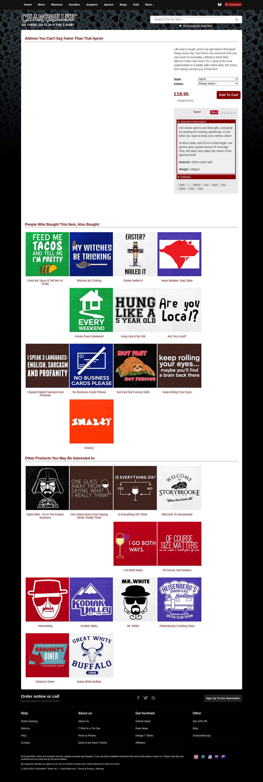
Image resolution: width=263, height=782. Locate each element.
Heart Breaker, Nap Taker (177, 280)
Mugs (123, 4)
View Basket (235, 4)
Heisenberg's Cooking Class (177, 625)
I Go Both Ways (133, 570)
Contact (25, 742)
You (206, 185)
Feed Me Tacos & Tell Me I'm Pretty (45, 282)
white (182, 185)
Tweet (197, 112)
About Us (83, 721)
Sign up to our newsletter (224, 698)
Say (223, 185)
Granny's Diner (45, 681)
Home (28, 4)
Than (192, 189)
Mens (41, 4)
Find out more (112, 764)
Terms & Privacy (86, 768)
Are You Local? (177, 336)
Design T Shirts (144, 735)
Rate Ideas (142, 728)
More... (149, 4)
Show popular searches (197, 25)
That (201, 189)
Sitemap (100, 768)
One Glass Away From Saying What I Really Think (89, 516)
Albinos (197, 185)
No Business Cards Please (89, 392)
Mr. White (133, 625)
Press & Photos (87, 735)
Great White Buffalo (89, 681)
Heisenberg (45, 625)
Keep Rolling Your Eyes (176, 392)
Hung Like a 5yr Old (133, 336)
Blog (195, 728)
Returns (25, 728)
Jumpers (92, 4)
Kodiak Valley (89, 625)
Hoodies (74, 4)
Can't (215, 185)
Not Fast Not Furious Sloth (133, 392)
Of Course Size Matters (177, 570)
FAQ (23, 735)
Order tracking (29, 721)
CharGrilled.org (201, 735)
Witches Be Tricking (89, 280)
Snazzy (89, 447)
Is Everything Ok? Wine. (133, 514)
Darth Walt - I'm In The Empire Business (45, 516)
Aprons (109, 4)
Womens (57, 4)
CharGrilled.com (68, 768)
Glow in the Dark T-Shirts (92, 742)
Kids (136, 4)
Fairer (182, 189)
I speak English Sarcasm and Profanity (45, 394)
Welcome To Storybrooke (177, 514)
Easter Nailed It (133, 280)
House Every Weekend (89, 336)
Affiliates (140, 742)
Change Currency (185, 101)
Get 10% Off (200, 721)
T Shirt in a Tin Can (89, 728)
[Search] (189, 19)
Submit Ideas (143, 721)
